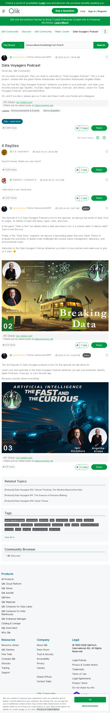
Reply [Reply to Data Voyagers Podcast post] (99, 127)
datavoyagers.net (43, 105)
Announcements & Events (25, 110)
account (9, 529)
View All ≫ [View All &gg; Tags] (10, 537)
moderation (62, 520)
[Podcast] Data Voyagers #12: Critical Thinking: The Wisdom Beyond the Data (43, 490)
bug (72, 520)
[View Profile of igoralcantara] (19, 57)
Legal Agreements (81, 678)
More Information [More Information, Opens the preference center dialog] (90, 706)
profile (75, 525)
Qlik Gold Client (9, 628)
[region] (54, 703)
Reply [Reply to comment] (99, 169)
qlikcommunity (12, 525)
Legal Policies (79, 660)
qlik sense (54, 529)
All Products (7, 579)
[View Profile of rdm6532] (17, 180)
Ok (90, 699)
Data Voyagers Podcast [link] (85, 31)
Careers (41, 667)
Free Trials (6, 654)
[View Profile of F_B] (14, 151)
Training (5, 667)
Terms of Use (79, 673)
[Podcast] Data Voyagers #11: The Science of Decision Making (36, 495)
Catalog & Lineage (10, 623)
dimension (57, 525)
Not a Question (52, 110)
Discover (26, 31)
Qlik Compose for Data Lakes (16, 606)
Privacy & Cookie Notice (85, 664)
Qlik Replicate (8, 602)
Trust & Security (45, 654)
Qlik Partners (7, 649)
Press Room (43, 649)
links (67, 525)
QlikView (5, 597)
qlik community (40, 529)
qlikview (44, 520)
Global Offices (44, 676)
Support (5, 672)
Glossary (6, 663)
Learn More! (62, 22)
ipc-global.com (24, 102)
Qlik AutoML (7, 592)
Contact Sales (44, 681)
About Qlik (42, 645)
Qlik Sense (6, 588)
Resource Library (10, 645)
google (26, 529)
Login (42, 3)
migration (89, 520)
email (79, 520)
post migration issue (14, 520)
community (32, 520)
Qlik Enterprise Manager (13, 618)
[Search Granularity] (13, 45)
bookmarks (26, 525)
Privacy (41, 663)
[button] (107, 57)
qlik (52, 520)
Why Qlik (6, 632)
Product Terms (79, 683)
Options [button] (105, 31)
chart (18, 529)
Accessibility (43, 658)
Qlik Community (9, 31)
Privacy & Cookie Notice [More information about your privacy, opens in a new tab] (48, 709)
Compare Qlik (8, 658)
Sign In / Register (97, 11)
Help (82, 11)
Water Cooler (62, 31)
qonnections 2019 (89, 525)
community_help (42, 525)
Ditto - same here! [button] (12, 121)
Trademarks (78, 669)
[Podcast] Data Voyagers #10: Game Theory (26, 501)
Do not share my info (83, 687)
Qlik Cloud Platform (11, 583)
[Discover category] (6, 556)
